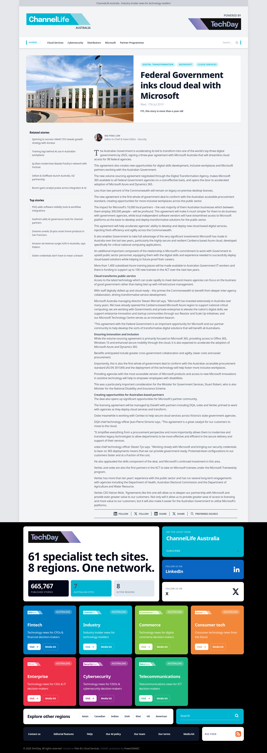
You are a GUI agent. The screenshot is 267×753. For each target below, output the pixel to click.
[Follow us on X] (141, 514)
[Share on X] (178, 514)
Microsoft (110, 42)
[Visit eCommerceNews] (151, 612)
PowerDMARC (131, 748)
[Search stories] (220, 42)
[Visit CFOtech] (39, 612)
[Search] (237, 42)
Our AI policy (113, 734)
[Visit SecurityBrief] (95, 664)
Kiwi (138, 716)
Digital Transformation (158, 64)
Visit (34, 646)
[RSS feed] (223, 734)
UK (148, 716)
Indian (115, 716)
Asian (85, 716)
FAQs (90, 734)
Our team (139, 734)
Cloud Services (55, 42)
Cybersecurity (75, 42)
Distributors (94, 42)
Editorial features (64, 734)
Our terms (164, 734)
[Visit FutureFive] (207, 612)
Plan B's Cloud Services (86, 748)
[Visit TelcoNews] (151, 664)
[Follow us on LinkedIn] (121, 514)
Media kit (50, 646)
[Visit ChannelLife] (95, 612)
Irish (127, 716)
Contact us (34, 734)
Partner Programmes (132, 42)
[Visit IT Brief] (39, 664)
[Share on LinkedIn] (160, 514)
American (161, 716)
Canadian (99, 716)
